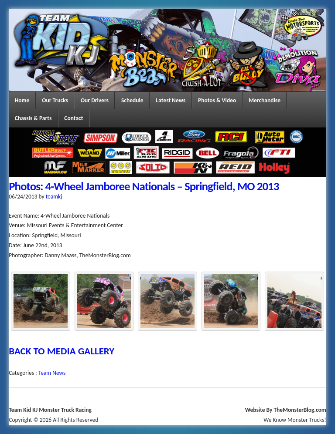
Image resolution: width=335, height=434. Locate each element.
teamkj (54, 196)
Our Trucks (55, 100)
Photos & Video (217, 100)
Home (22, 100)
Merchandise (264, 100)
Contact (73, 118)
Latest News (171, 100)
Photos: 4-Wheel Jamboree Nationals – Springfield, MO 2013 (144, 186)
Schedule (132, 100)
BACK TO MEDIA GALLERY (61, 351)
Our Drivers (95, 100)
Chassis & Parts (33, 118)
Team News (52, 373)
